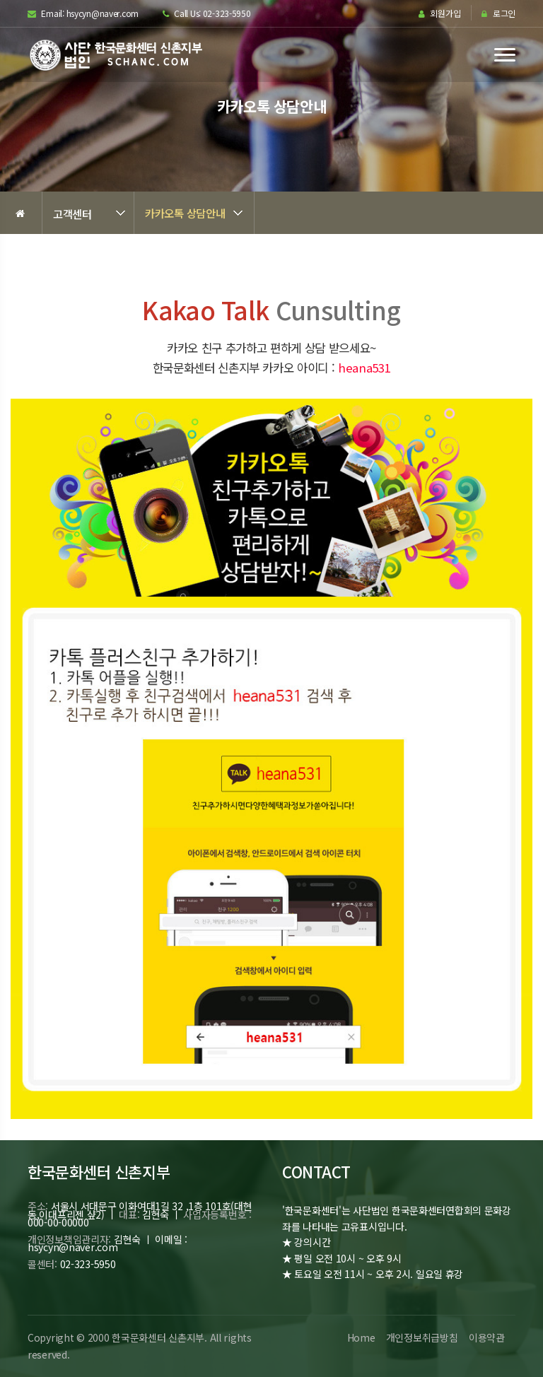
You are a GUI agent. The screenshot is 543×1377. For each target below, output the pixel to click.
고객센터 (72, 213)
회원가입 (439, 13)
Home (359, 1337)
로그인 (498, 13)
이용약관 (486, 1337)
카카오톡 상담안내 (185, 213)
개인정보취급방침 (421, 1337)
